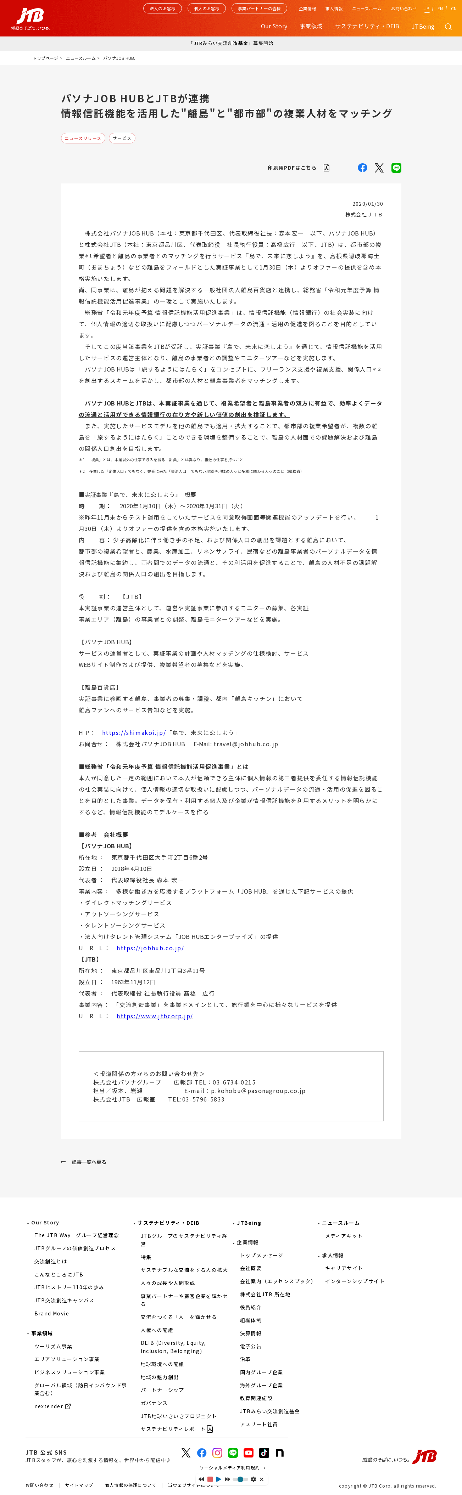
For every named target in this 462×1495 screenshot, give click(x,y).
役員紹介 (251, 1307)
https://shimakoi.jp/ (134, 732)
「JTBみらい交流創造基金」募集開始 (230, 43)
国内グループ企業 (261, 1372)
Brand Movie (51, 1313)
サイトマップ (79, 1485)
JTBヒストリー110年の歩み (69, 1287)
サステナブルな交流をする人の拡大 (184, 1269)
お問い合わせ (404, 8)
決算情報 (251, 1333)
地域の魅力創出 (160, 1377)
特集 (146, 1257)
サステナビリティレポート (173, 1428)
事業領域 (42, 1333)
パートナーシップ (162, 1389)
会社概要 (251, 1268)
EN (440, 8)
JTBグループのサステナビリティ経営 (184, 1239)
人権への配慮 (157, 1329)
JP (426, 8)
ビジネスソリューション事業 (69, 1372)
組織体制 (251, 1320)
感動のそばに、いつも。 (399, 1457)
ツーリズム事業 (53, 1346)
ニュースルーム (367, 8)
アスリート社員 (259, 1424)
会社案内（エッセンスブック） (278, 1281)
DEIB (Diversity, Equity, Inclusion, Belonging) (173, 1346)
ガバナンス (154, 1402)
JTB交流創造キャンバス (64, 1300)
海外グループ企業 (261, 1385)
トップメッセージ (262, 1255)
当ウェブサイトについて (193, 1485)
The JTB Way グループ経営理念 (76, 1235)
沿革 (245, 1359)
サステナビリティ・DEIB (169, 1222)
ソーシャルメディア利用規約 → (233, 1468)
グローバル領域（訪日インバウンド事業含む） (80, 1389)
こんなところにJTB (59, 1274)
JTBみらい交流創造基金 (270, 1411)
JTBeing (423, 26)
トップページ (46, 58)
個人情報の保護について (130, 1485)
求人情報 (334, 8)
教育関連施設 (256, 1397)
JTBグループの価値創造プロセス (75, 1248)
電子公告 (251, 1346)
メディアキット (344, 1235)
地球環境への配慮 (162, 1363)
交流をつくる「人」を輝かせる (179, 1316)
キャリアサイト (344, 1268)
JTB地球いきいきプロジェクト (179, 1416)
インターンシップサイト (355, 1281)
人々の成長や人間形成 (168, 1282)
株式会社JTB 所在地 (265, 1294)
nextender (48, 1406)
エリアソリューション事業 (67, 1359)
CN (454, 8)
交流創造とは (50, 1261)
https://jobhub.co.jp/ (150, 948)
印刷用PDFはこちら (292, 167)
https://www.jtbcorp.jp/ (155, 1016)
